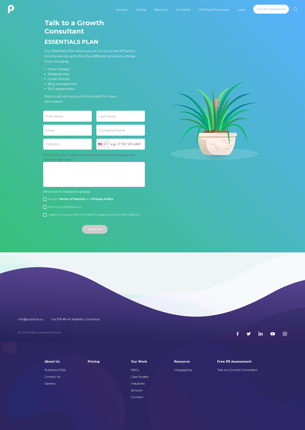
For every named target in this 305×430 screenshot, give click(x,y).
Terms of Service (72, 199)
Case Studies (139, 377)
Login (241, 9)
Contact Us (52, 377)
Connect (137, 397)
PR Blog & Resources (214, 9)
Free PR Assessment (234, 361)
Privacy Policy (102, 199)
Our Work (183, 9)
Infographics (183, 370)
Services (121, 9)
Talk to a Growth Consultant (237, 370)
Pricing (141, 9)
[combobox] (103, 144)
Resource (182, 361)
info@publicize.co (30, 319)
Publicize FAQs (55, 370)
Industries (138, 383)
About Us (160, 9)
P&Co (135, 370)
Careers (50, 383)
